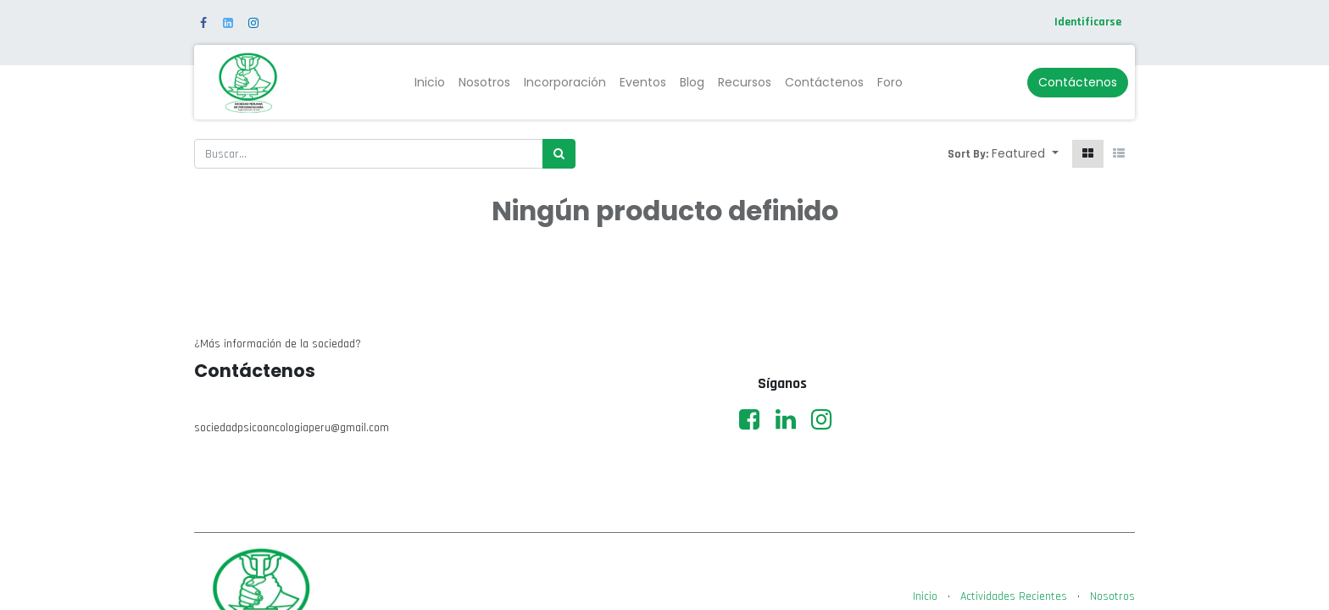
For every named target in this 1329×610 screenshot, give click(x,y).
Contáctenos (1077, 82)
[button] (1025, 154)
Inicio (925, 596)
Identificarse (1087, 22)
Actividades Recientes (1013, 596)
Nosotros (1112, 596)
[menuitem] (430, 82)
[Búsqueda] (559, 154)
